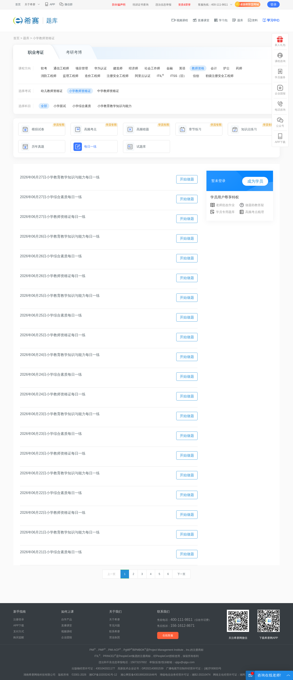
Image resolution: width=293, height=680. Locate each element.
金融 (169, 68)
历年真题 (32, 146)
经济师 (133, 68)
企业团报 (66, 637)
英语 (182, 68)
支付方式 (18, 631)
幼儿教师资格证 (52, 91)
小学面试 (59, 106)
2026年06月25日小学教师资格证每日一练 (52, 335)
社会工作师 (152, 68)
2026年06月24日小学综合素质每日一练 (51, 374)
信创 (196, 76)
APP (49, 4)
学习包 (221, 20)
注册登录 (18, 619)
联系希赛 (114, 631)
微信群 (66, 4)
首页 (18, 4)
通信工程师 (61, 68)
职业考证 (36, 52)
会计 (214, 68)
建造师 (118, 68)
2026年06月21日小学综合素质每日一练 (51, 552)
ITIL (160, 76)
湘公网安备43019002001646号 (139, 674)
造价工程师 (92, 76)
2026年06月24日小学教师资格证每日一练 (52, 394)
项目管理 (81, 68)
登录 (273, 4)
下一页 (181, 574)
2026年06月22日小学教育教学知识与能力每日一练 (60, 473)
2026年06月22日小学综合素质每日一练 (51, 493)
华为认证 (100, 68)
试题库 (136, 146)
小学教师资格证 (44, 38)
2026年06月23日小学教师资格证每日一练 (52, 453)
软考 (44, 68)
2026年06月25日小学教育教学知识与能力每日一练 (60, 295)
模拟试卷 (32, 129)
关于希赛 (114, 619)
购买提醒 (18, 637)
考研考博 (74, 52)
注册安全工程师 (118, 76)
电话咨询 (280, 106)
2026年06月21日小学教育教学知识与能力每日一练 (60, 532)
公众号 (280, 122)
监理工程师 (70, 76)
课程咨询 (280, 57)
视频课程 (179, 20)
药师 (239, 68)
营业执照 (114, 637)
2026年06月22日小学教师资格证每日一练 (52, 512)
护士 (226, 68)
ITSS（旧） (178, 76)
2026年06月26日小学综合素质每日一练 (51, 256)
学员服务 (280, 73)
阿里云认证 (142, 76)
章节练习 (189, 129)
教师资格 (198, 68)
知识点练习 (244, 129)
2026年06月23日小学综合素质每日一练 (51, 434)
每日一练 (85, 146)
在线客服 (167, 635)
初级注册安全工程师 (220, 76)
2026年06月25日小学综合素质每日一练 (51, 315)
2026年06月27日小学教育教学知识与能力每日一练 (60, 177)
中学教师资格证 (108, 91)
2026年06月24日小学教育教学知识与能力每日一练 (60, 355)
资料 (252, 20)
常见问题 (114, 625)
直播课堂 (200, 20)
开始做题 (187, 179)
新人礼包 (280, 41)
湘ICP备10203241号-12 (103, 674)
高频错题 (137, 129)
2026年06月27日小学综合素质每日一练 (51, 197)
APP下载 (18, 625)
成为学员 (255, 181)
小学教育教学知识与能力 (114, 106)
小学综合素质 (81, 106)
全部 (44, 106)
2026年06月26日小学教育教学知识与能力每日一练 (60, 236)
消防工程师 (48, 76)
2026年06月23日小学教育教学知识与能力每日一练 (60, 414)
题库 (237, 20)
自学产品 (66, 619)
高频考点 (85, 129)
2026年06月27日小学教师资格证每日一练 (52, 217)
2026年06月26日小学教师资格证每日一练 (52, 276)
